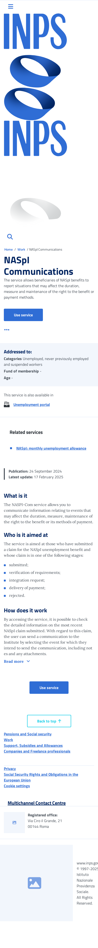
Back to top (49, 721)
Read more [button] (14, 661)
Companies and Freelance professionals (37, 751)
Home (8, 249)
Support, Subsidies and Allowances (33, 745)
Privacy (10, 768)
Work (21, 249)
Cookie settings (17, 786)
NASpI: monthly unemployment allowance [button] (51, 448)
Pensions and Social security (28, 734)
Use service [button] (28, 315)
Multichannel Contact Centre (37, 803)
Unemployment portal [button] (31, 404)
